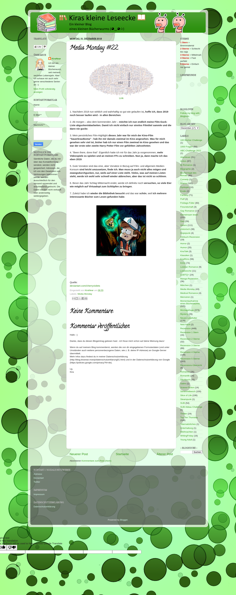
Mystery (184, 314)
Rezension (185, 328)
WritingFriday (186, 436)
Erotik (183, 191)
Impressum (39, 494)
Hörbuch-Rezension (190, 237)
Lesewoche (185, 271)
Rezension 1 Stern (189, 332)
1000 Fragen (186, 146)
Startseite (122, 454)
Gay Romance (187, 211)
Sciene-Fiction (187, 387)
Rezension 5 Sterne (190, 358)
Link (121, 98)
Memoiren (185, 297)
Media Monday (85, 294)
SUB (182, 403)
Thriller (183, 413)
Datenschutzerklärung (44, 506)
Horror (183, 243)
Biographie (185, 169)
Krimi (182, 263)
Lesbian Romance (189, 267)
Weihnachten (186, 432)
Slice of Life (186, 395)
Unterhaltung (186, 428)
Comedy (184, 179)
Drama (183, 183)
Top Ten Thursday (189, 417)
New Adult (185, 324)
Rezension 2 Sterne (190, 339)
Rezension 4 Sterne (190, 352)
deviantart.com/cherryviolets (85, 285)
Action (183, 161)
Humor (183, 247)
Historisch (185, 229)
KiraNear (56, 58)
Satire (183, 383)
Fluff (182, 199)
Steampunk (185, 399)
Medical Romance (189, 293)
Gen (182, 221)
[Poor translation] (12, 547)
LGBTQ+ (184, 275)
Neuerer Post (79, 454)
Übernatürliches (188, 424)
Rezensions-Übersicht (191, 365)
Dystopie (184, 187)
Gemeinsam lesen (189, 214)
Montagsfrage (187, 310)
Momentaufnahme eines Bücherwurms (190, 302)
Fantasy (184, 195)
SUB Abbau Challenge (191, 407)
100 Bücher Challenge (191, 140)
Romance (185, 372)
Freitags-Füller (187, 203)
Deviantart (39, 478)
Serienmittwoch (187, 391)
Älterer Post (165, 454)
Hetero (183, 225)
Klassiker (184, 255)
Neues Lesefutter (188, 318)
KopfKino (184, 259)
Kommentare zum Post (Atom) (96, 461)
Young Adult (186, 439)
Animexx (38, 474)
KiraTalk (184, 251)
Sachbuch (185, 379)
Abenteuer (185, 157)
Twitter (37, 482)
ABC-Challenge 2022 (190, 150)
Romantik (185, 375)
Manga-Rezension (189, 278)
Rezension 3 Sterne (190, 345)
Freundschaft (186, 207)
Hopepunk (185, 233)
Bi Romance (186, 165)
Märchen (184, 285)
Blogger (124, 520)
